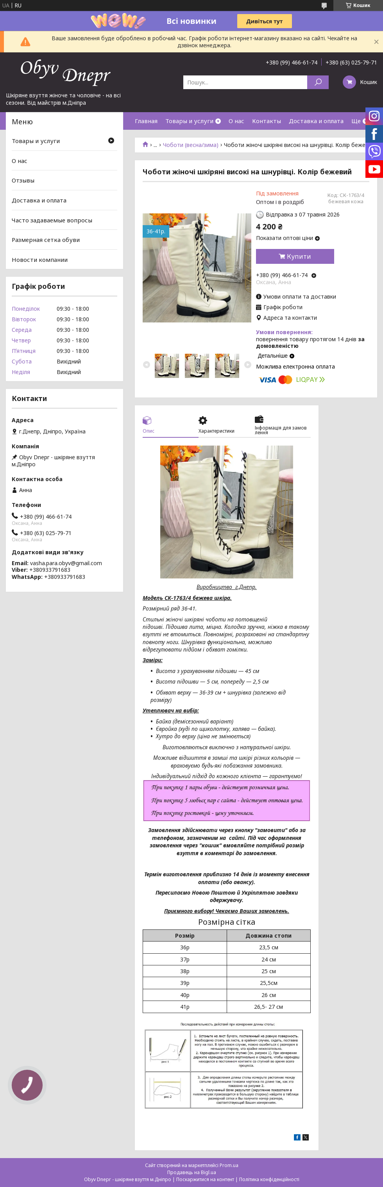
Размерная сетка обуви (46, 239)
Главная (146, 121)
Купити (299, 256)
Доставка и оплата (316, 121)
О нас (236, 121)
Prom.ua (229, 1165)
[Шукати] (318, 82)
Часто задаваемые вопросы (52, 220)
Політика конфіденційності (269, 1179)
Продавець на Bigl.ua (191, 1172)
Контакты (266, 121)
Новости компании (40, 259)
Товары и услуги (189, 121)
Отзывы (23, 180)
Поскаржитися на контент (205, 1179)
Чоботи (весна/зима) (190, 145)
